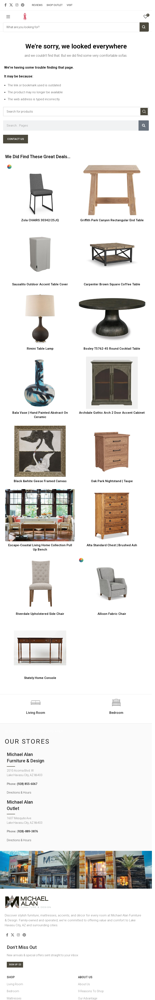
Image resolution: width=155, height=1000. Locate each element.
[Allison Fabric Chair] (112, 584)
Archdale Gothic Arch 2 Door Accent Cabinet (112, 413)
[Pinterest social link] (23, 5)
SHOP (11, 977)
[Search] (76, 111)
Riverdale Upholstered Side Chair (40, 614)
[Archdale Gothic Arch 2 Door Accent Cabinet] (112, 383)
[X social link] (11, 5)
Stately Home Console (40, 678)
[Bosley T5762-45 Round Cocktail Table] (112, 318)
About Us (85, 977)
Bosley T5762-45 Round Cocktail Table (112, 348)
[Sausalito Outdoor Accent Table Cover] (40, 254)
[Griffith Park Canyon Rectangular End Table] (112, 190)
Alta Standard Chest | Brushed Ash (112, 545)
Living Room (15, 984)
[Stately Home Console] (40, 648)
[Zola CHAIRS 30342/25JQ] (40, 190)
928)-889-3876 (28, 831)
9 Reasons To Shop (91, 991)
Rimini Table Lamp (40, 348)
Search (144, 27)
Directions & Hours (19, 792)
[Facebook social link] (5, 5)
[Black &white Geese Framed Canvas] (40, 451)
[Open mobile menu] (8, 17)
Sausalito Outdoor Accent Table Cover (40, 284)
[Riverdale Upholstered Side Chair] (40, 584)
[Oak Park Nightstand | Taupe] (112, 451)
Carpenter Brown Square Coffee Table (112, 284)
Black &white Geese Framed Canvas (40, 481)
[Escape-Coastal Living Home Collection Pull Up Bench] (40, 515)
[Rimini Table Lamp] (40, 318)
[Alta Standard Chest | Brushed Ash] (112, 515)
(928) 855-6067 (27, 784)
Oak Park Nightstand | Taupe (112, 481)
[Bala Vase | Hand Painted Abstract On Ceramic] (40, 383)
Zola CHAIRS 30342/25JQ (40, 220)
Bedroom (13, 991)
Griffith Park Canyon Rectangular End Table (112, 220)
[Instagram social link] (17, 5)
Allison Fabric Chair (112, 614)
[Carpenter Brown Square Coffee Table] (112, 254)
